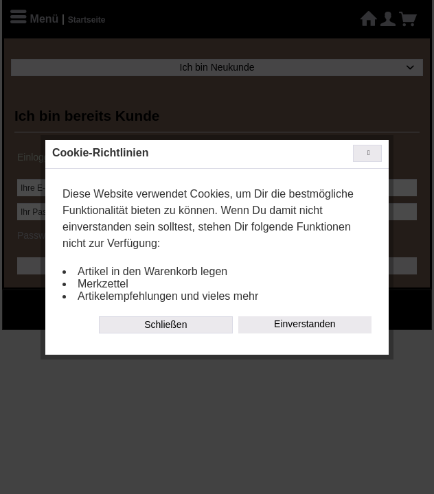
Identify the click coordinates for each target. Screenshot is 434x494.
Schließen (165, 324)
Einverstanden (305, 323)
